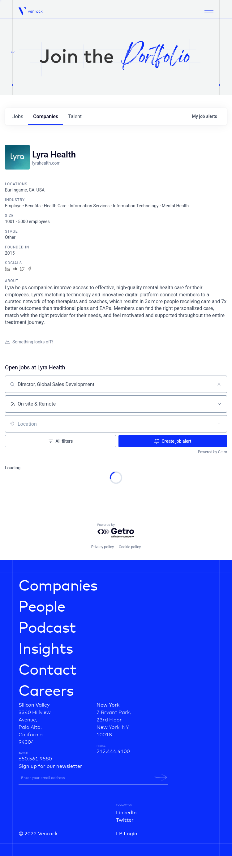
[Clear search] (219, 384)
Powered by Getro (212, 452)
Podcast (47, 628)
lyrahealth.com (46, 163)
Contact (47, 670)
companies (45, 116)
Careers (46, 691)
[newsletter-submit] (160, 777)
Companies (58, 586)
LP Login (126, 833)
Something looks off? (29, 341)
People (42, 607)
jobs (17, 116)
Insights (46, 649)
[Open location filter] (219, 424)
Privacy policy (102, 547)
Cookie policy (130, 547)
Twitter (125, 820)
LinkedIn (126, 812)
